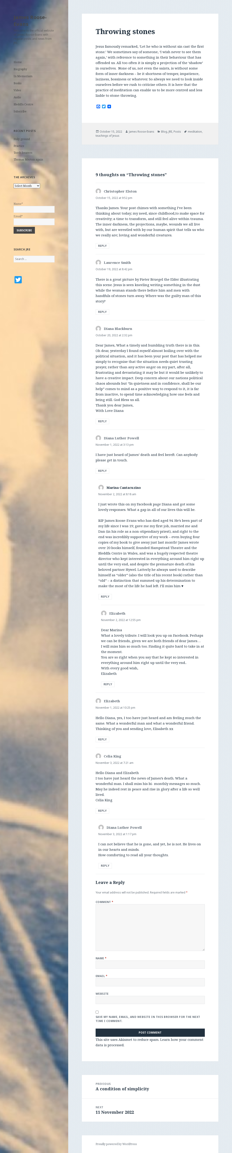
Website (102, 994)
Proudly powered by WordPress (116, 1144)
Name (101, 958)
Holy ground (22, 139)
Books (18, 83)
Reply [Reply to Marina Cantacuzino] (105, 597)
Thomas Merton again (28, 159)
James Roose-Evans (30, 20)
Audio (17, 97)
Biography (20, 69)
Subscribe (20, 111)
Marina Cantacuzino (123, 487)
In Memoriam (23, 76)
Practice (19, 146)
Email (101, 976)
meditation (195, 132)
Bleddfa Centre (23, 104)
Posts (177, 132)
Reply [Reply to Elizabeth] (108, 684)
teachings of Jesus (107, 136)
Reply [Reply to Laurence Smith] (102, 312)
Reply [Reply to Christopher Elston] (102, 246)
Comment (105, 902)
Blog (164, 132)
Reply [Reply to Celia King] (102, 811)
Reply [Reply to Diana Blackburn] (102, 421)
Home (18, 62)
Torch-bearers (23, 153)
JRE (170, 132)
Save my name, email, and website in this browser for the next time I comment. (148, 1019)
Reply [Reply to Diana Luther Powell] (102, 471)
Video (17, 90)
